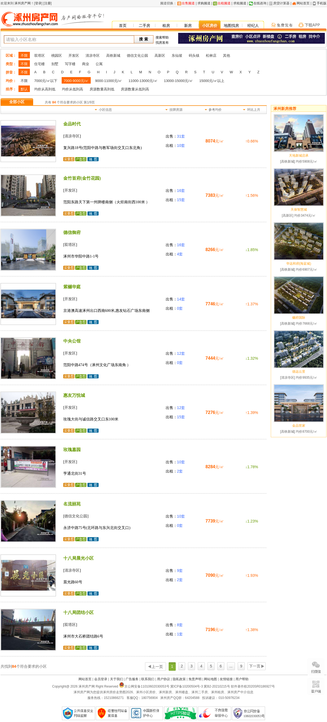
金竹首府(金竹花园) (82, 178)
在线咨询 (259, 3)
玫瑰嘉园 (72, 449)
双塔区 (39, 55)
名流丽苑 (72, 504)
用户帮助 (242, 679)
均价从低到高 (72, 89)
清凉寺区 (93, 55)
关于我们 (116, 679)
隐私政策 (179, 679)
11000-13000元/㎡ (142, 81)
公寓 (99, 64)
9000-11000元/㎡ (108, 81)
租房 (166, 25)
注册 (47, 3)
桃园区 (56, 55)
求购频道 (203, 3)
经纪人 (253, 25)
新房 (188, 25)
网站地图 (210, 679)
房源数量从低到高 (135, 89)
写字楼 (70, 64)
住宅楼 (39, 64)
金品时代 (72, 124)
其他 (226, 55)
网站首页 (303, 3)
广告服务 (132, 679)
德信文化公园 (137, 55)
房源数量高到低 (102, 89)
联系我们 (147, 679)
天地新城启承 (299, 155)
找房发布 (162, 43)
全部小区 (16, 102)
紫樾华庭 (72, 286)
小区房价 (209, 25)
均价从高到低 (44, 89)
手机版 (321, 3)
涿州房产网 (22, 3)
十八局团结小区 (78, 612)
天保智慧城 (299, 209)
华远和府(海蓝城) (298, 263)
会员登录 (100, 679)
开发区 (73, 55)
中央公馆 (72, 341)
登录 (38, 3)
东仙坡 (177, 55)
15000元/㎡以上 (211, 81)
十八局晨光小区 (78, 558)
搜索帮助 (162, 37)
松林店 (211, 55)
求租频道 (239, 3)
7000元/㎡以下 (45, 81)
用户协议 (163, 679)
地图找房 (231, 25)
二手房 (144, 25)
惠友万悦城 (74, 395)
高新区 (160, 55)
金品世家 (298, 425)
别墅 (54, 64)
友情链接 (226, 679)
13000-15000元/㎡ (178, 81)
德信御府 (72, 232)
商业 (85, 64)
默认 (24, 89)
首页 (123, 25)
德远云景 (298, 371)
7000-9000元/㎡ (76, 81)
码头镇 (194, 55)
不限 (24, 55)
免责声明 (195, 679)
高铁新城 (113, 55)
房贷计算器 (281, 3)
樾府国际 (298, 317)
